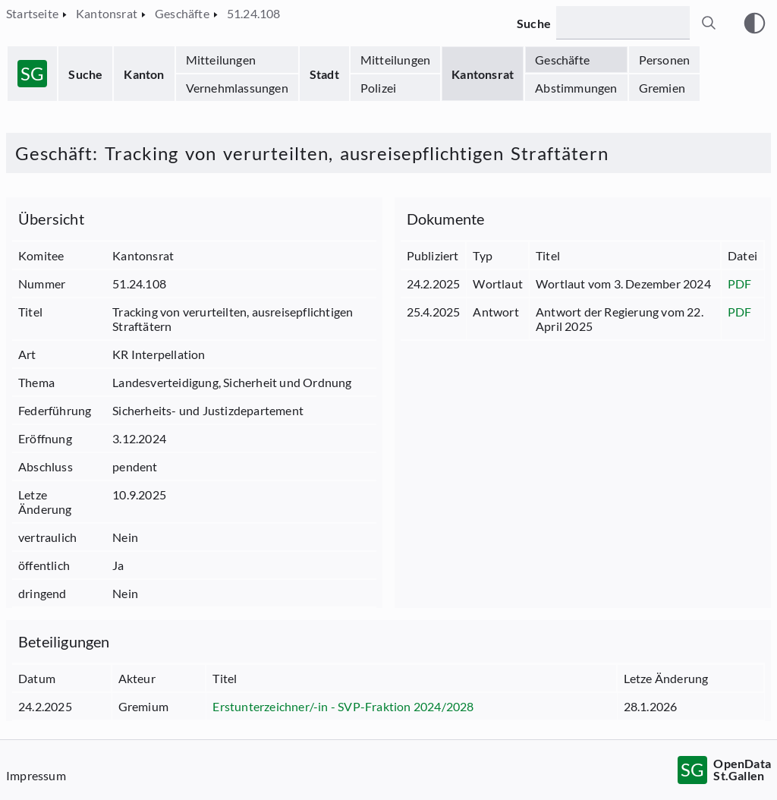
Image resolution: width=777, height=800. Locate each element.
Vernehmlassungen (237, 87)
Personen (664, 59)
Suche (85, 74)
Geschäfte (562, 59)
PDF (740, 283)
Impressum (36, 775)
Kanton (144, 74)
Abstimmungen (576, 87)
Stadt (324, 74)
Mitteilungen (221, 59)
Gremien (662, 87)
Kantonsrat (482, 74)
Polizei (378, 87)
